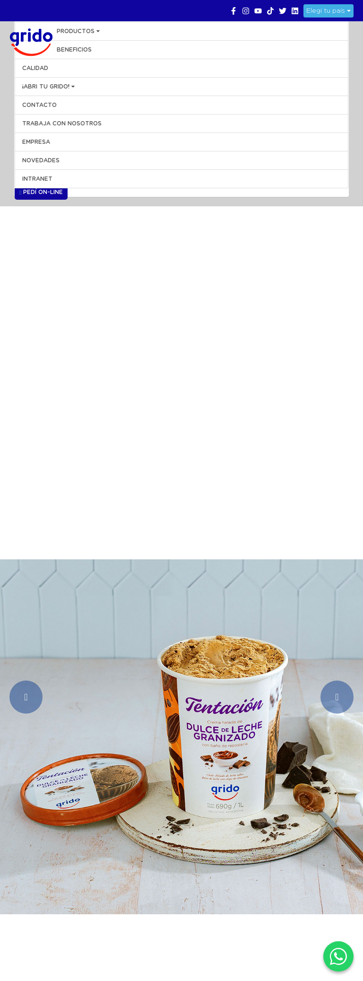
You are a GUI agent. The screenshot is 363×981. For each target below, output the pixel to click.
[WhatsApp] (338, 956)
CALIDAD (35, 68)
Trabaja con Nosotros (62, 123)
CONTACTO (39, 105)
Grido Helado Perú (28, 40)
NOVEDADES (41, 160)
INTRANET (37, 179)
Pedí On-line (41, 192)
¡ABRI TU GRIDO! (48, 86)
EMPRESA (36, 142)
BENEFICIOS (74, 50)
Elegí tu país (328, 11)
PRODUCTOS (78, 31)
